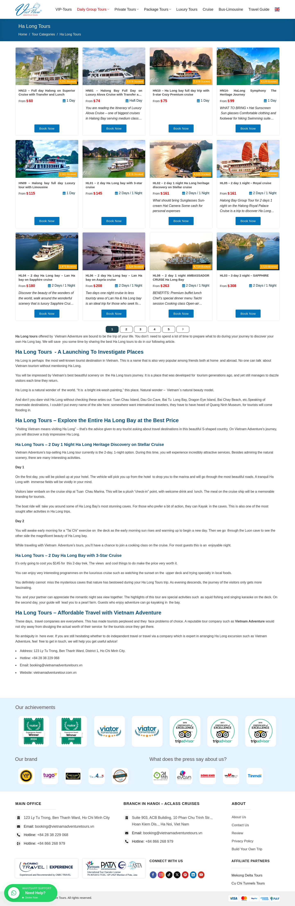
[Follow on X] (177, 874)
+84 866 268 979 (51, 843)
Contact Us (240, 825)
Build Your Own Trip (247, 849)
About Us (239, 817)
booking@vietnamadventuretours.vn (64, 826)
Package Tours (157, 9)
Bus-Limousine (231, 9)
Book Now (46, 128)
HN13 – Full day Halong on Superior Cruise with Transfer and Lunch (47, 92)
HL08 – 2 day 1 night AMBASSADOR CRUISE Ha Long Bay (181, 277)
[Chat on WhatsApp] (30, 893)
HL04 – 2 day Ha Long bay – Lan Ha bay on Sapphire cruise (47, 277)
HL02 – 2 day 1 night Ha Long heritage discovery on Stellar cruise (181, 185)
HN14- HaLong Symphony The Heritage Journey (248, 92)
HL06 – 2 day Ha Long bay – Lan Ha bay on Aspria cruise (114, 277)
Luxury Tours (186, 9)
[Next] (182, 329)
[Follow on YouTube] (201, 874)
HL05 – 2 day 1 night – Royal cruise (245, 183)
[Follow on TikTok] (169, 874)
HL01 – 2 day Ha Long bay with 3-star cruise (114, 185)
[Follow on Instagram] (161, 875)
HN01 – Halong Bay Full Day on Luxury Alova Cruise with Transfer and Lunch (114, 93)
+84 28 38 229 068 (52, 835)
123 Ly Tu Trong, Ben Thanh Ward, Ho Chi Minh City (67, 818)
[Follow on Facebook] (153, 874)
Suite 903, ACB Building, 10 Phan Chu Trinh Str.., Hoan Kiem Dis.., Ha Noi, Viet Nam (172, 821)
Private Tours (127, 9)
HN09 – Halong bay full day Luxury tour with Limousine (47, 185)
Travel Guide (258, 9)
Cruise (208, 9)
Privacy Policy (242, 841)
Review (237, 833)
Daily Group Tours (93, 9)
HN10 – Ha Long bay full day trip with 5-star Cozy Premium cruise (181, 92)
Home (22, 34)
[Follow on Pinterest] (185, 874)
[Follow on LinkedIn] (193, 874)
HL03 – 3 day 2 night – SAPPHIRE (244, 275)
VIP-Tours (64, 9)
